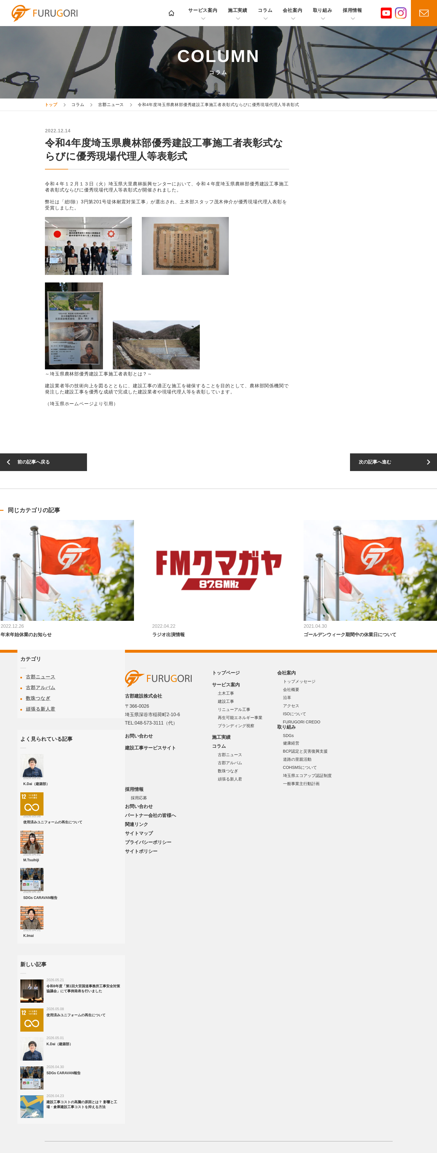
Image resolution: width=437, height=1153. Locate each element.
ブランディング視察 (236, 725)
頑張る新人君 (40, 709)
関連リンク (136, 824)
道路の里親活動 (297, 759)
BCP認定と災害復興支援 (305, 751)
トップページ (226, 672)
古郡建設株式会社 (45, 13)
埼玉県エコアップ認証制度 (307, 775)
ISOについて (294, 713)
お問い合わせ (139, 736)
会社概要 (291, 689)
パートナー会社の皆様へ (150, 815)
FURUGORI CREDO (301, 722)
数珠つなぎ (38, 698)
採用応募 (139, 798)
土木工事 (226, 693)
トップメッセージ (299, 681)
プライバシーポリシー (148, 842)
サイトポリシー (141, 851)
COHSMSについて (300, 767)
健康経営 (291, 743)
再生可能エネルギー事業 (240, 717)
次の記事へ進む (375, 461)
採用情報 (352, 10)
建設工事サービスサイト (150, 747)
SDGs (288, 735)
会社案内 (292, 10)
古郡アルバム (40, 687)
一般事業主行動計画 (301, 783)
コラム (265, 10)
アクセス (291, 705)
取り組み (322, 10)
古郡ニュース (40, 676)
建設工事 (226, 701)
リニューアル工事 (234, 709)
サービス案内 (202, 10)
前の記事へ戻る (33, 461)
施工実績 (237, 10)
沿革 (287, 697)
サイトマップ (139, 833)
